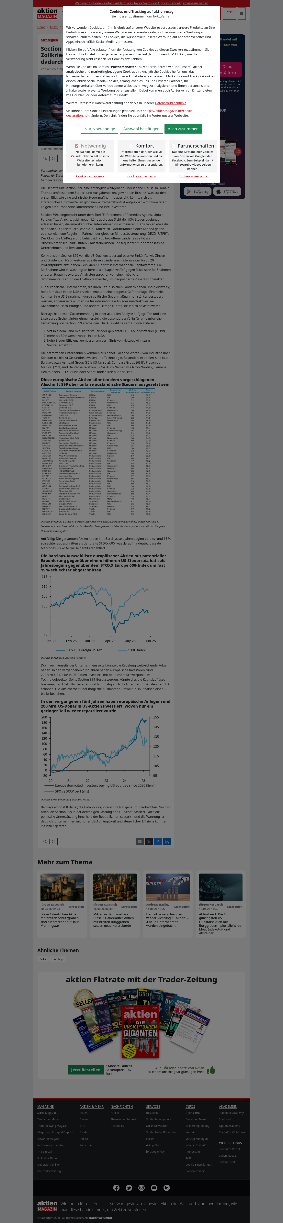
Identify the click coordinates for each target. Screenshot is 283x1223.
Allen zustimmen (183, 128)
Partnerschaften (196, 145)
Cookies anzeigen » (90, 176)
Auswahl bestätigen (141, 128)
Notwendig (93, 145)
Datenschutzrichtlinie (170, 103)
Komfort (144, 145)
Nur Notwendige (100, 128)
